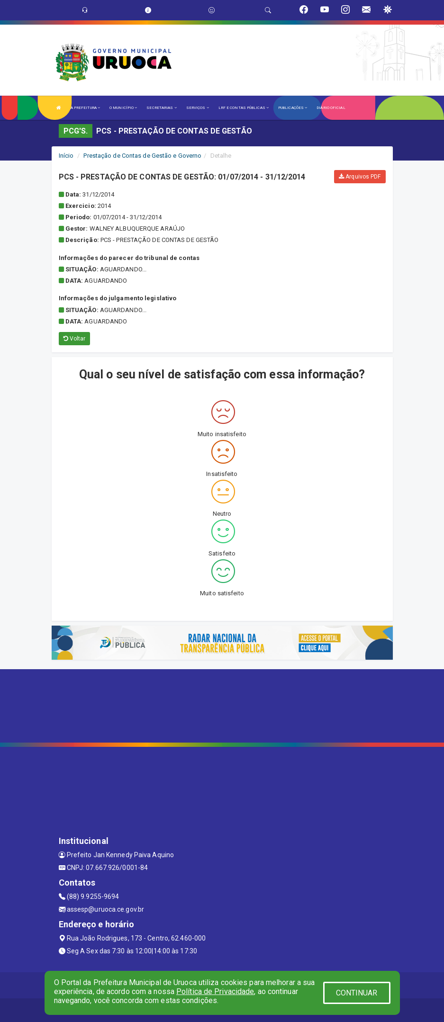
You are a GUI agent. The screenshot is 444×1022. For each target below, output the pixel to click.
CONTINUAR (357, 992)
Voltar (74, 338)
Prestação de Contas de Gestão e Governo (142, 155)
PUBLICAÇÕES (292, 108)
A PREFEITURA (85, 108)
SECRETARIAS (161, 108)
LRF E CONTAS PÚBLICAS (243, 108)
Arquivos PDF (360, 176)
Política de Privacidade (215, 991)
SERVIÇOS (197, 108)
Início (66, 155)
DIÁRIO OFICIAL (331, 108)
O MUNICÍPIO (123, 108)
